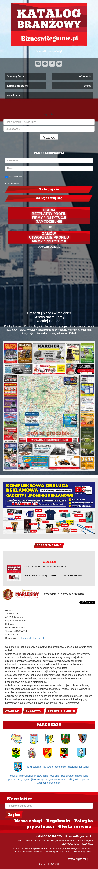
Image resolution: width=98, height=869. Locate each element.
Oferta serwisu (74, 826)
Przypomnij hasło (12, 183)
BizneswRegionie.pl (78, 836)
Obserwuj (34, 710)
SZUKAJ (49, 137)
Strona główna (15, 76)
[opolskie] (55, 775)
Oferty (87, 85)
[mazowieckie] (42, 775)
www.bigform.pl (78, 859)
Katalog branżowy (17, 85)
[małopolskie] (26, 775)
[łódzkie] (14, 775)
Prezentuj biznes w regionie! (49, 313)
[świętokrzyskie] (40, 779)
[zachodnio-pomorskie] (49, 782)
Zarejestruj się (49, 198)
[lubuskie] (84, 766)
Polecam (12, 710)
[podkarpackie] (69, 775)
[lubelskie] (73, 766)
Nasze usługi (28, 821)
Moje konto (13, 95)
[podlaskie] (83, 775)
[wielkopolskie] (82, 779)
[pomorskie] (14, 779)
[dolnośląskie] (35, 766)
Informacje (85, 76)
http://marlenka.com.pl (32, 638)
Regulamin (58, 821)
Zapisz (14, 815)
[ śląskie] (26, 779)
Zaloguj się (49, 189)
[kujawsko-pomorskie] (55, 766)
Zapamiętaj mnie (14, 176)
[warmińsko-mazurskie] (62, 779)
